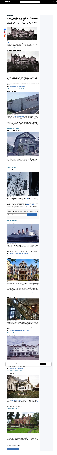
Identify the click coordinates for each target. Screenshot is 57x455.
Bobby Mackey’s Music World (19, 116)
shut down (27, 198)
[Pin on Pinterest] (5, 32)
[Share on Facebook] (5, 29)
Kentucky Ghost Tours (30, 204)
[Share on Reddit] (5, 36)
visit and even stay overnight (16, 400)
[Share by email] (5, 34)
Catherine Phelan (10, 25)
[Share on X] (5, 31)
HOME (8, 15)
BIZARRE (11, 15)
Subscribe (52, 1)
